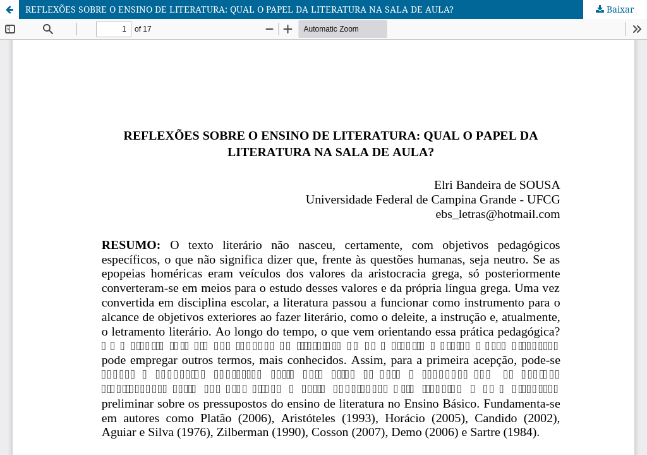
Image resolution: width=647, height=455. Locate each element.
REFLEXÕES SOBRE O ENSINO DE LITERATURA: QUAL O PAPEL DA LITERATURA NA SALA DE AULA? (239, 9)
